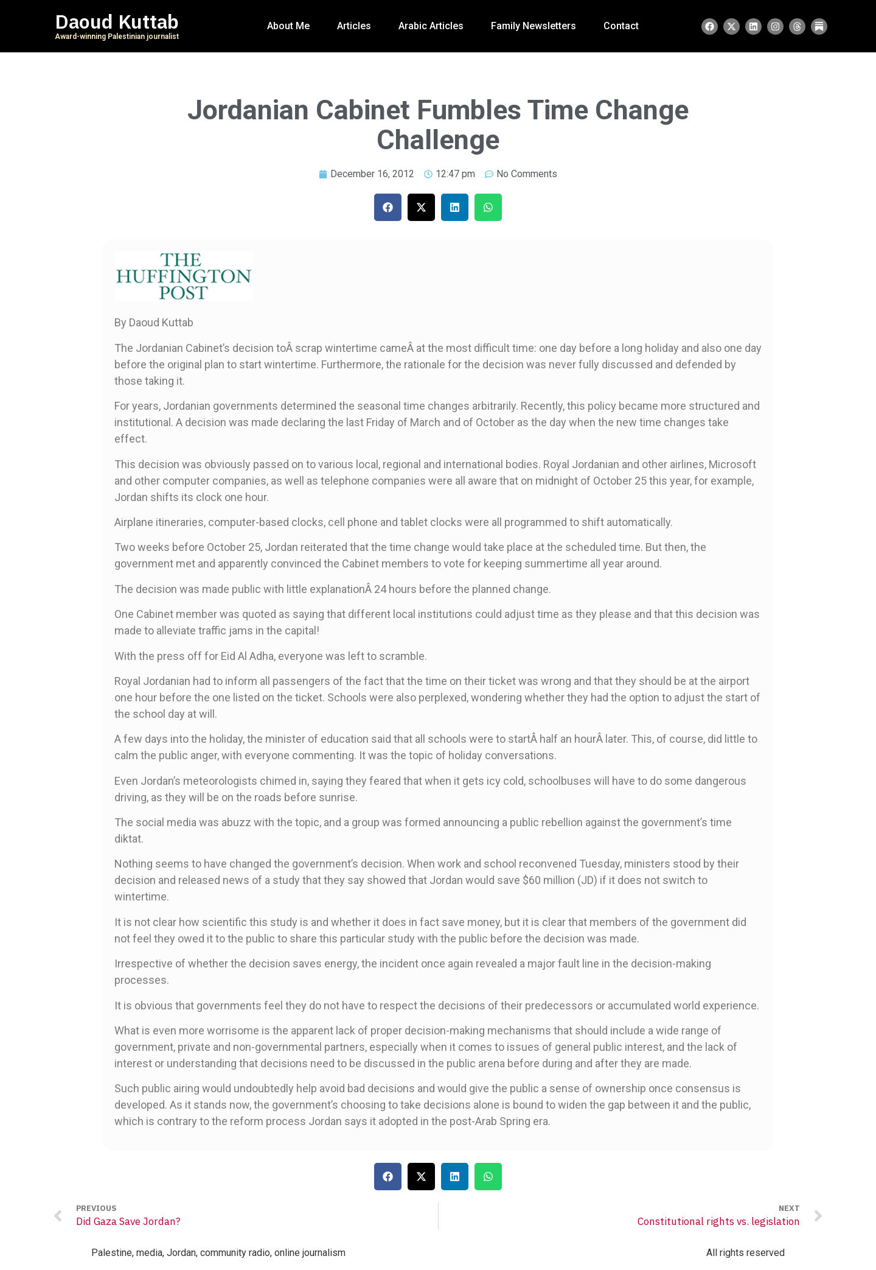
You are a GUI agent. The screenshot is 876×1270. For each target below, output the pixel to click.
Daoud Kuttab (117, 22)
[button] (387, 207)
